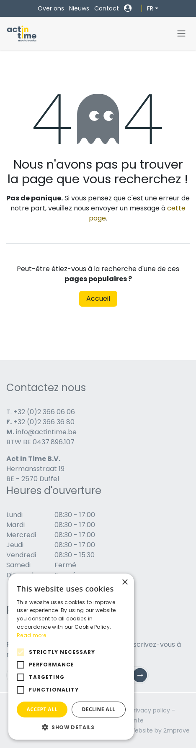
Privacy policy (150, 710)
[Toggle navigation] (181, 33)
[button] (71, 727)
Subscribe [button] (143, 677)
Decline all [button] (99, 709)
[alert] (71, 657)
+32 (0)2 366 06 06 (44, 412)
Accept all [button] (42, 709)
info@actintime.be (46, 432)
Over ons (51, 8)
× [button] (124, 582)
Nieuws (79, 8)
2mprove (176, 730)
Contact (106, 8)
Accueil (98, 298)
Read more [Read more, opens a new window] (31, 635)
